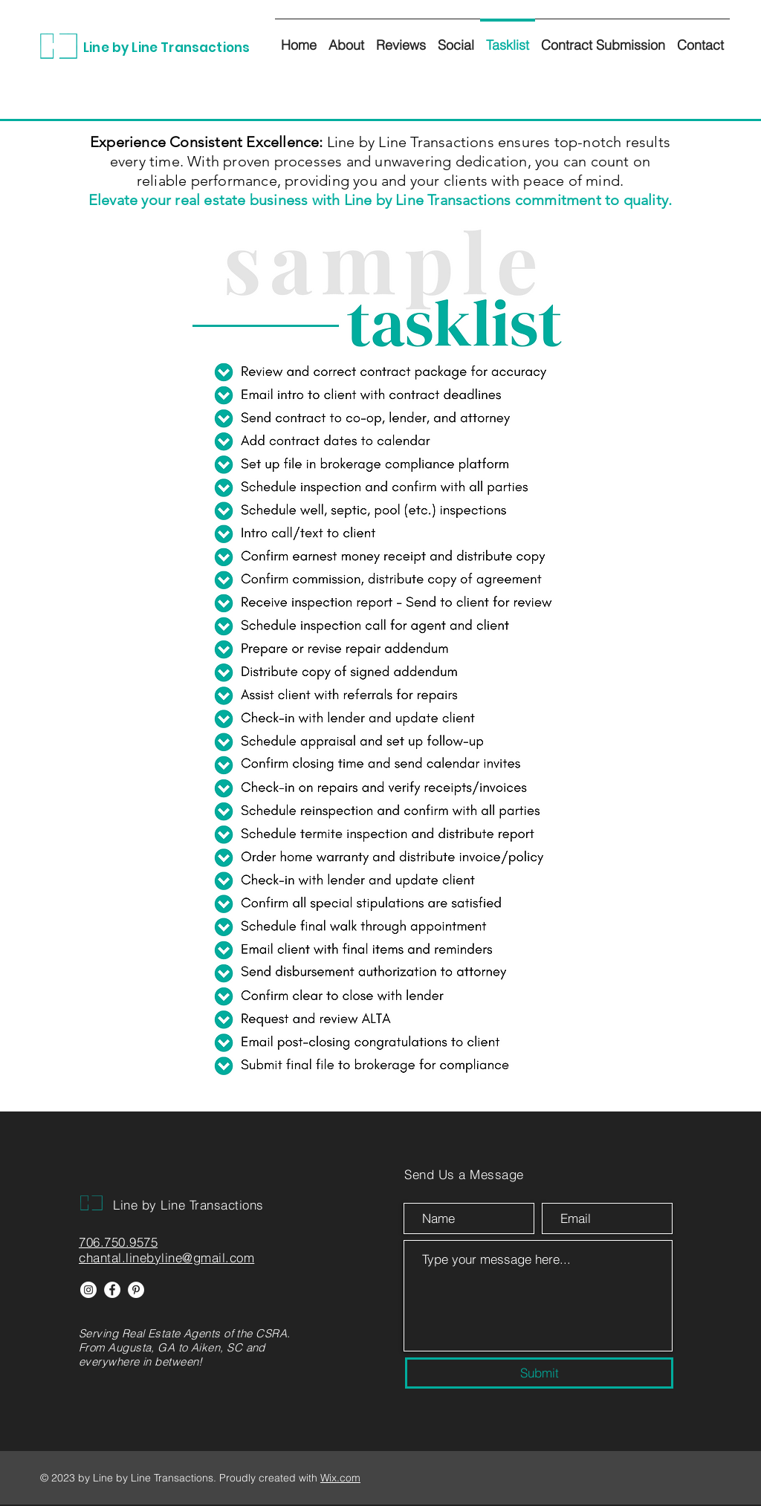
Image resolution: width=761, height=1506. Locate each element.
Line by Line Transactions (166, 47)
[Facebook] (112, 1290)
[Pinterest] (136, 1290)
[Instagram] (88, 1290)
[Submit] (539, 1373)
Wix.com (340, 1477)
